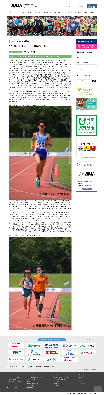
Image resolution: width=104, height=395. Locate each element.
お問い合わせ (79, 6)
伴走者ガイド (57, 383)
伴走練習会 (81, 375)
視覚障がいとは (12, 379)
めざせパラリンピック (30, 375)
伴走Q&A (56, 385)
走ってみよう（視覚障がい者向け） (62, 377)
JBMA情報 (68, 6)
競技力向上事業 (30, 385)
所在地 (82, 383)
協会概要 (82, 381)
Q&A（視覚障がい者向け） (60, 379)
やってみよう (55, 375)
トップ (98, 389)
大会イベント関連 (15, 52)
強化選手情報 (30, 387)
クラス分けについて (31, 379)
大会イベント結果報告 (82, 62)
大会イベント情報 (84, 52)
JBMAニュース (10, 385)
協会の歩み (83, 379)
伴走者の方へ (30, 381)
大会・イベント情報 (12, 387)
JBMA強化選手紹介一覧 (32, 383)
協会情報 (81, 377)
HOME (8, 375)
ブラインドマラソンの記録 (15, 381)
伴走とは (56, 381)
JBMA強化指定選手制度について (34, 377)
